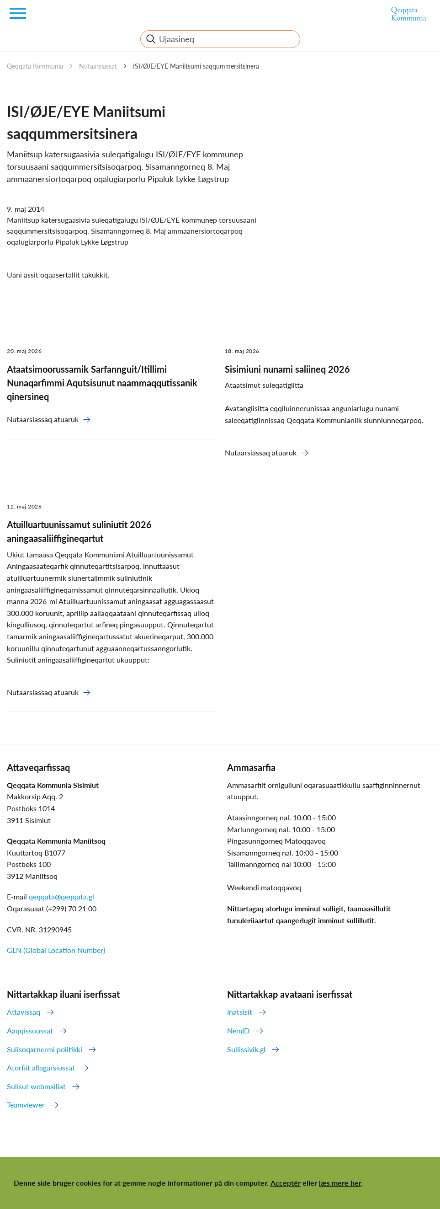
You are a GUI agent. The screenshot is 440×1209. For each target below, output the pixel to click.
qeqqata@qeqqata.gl (61, 896)
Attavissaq (23, 1011)
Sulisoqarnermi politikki (44, 1049)
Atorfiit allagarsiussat (41, 1067)
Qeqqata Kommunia (35, 66)
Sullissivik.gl (246, 1049)
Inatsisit (239, 1011)
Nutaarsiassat (98, 66)
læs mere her (340, 1182)
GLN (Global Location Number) (56, 950)
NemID (238, 1030)
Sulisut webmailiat (36, 1086)
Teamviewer (26, 1104)
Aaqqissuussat (30, 1030)
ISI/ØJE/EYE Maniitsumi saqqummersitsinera (196, 66)
